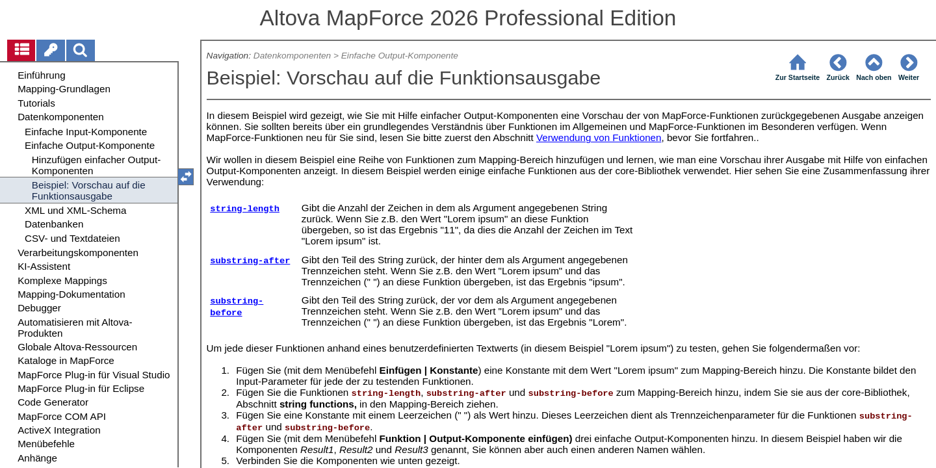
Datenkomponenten (292, 55)
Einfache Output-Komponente (399, 55)
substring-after (250, 261)
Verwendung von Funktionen (599, 137)
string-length (245, 209)
